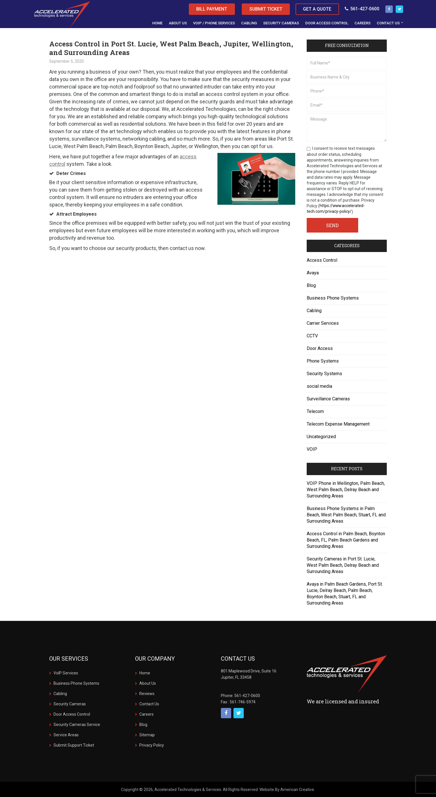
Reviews (146, 693)
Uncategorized (321, 436)
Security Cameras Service (76, 724)
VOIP (312, 449)
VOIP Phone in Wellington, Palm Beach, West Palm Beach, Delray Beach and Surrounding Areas (346, 490)
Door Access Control (71, 714)
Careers (146, 714)
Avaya (313, 272)
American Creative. (297, 789)
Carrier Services (323, 323)
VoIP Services (65, 673)
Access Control (322, 260)
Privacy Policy (151, 745)
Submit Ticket (265, 9)
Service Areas (66, 735)
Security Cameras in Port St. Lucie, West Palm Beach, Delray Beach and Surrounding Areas (343, 565)
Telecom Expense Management (338, 424)
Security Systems (324, 373)
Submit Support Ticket (73, 745)
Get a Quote (317, 9)
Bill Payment (210, 9)
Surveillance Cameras (328, 399)
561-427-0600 (362, 8)
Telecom (315, 411)
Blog (311, 285)
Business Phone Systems (333, 298)
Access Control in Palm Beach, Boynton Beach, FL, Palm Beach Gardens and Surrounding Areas (346, 540)
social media (319, 386)
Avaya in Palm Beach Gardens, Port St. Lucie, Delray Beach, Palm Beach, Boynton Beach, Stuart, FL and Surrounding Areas (345, 593)
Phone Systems (323, 361)
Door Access (320, 348)
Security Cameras (69, 704)
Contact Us (149, 704)
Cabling (314, 310)
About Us (147, 683)
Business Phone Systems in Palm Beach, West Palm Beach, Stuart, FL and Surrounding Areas (346, 515)
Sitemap (147, 735)
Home (144, 673)
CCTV (312, 336)
